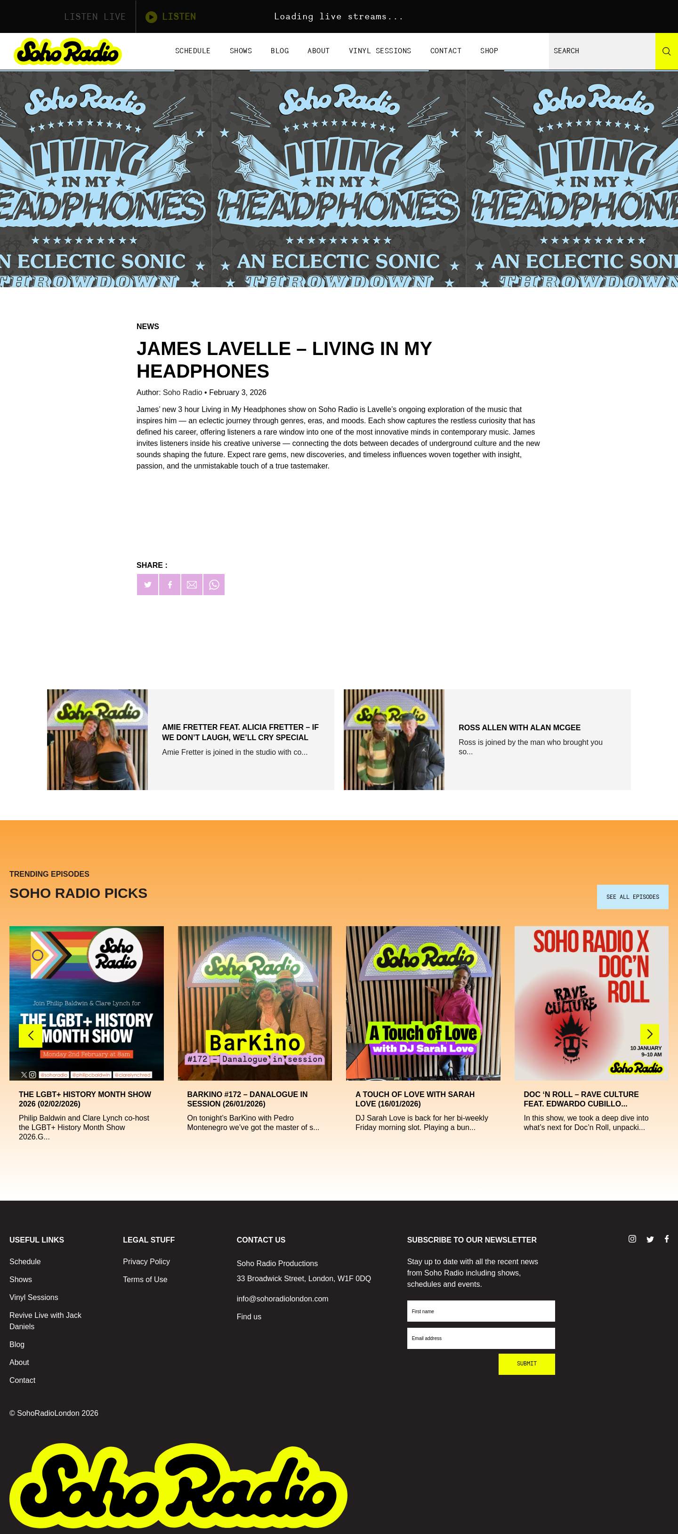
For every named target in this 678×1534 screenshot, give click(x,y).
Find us (249, 1313)
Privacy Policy (146, 1258)
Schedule (193, 51)
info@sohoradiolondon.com (283, 1295)
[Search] (666, 51)
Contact (446, 51)
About (318, 51)
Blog (280, 51)
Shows (241, 51)
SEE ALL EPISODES (632, 893)
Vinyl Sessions (380, 51)
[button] (649, 1031)
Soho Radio (183, 392)
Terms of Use (145, 1276)
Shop (489, 51)
